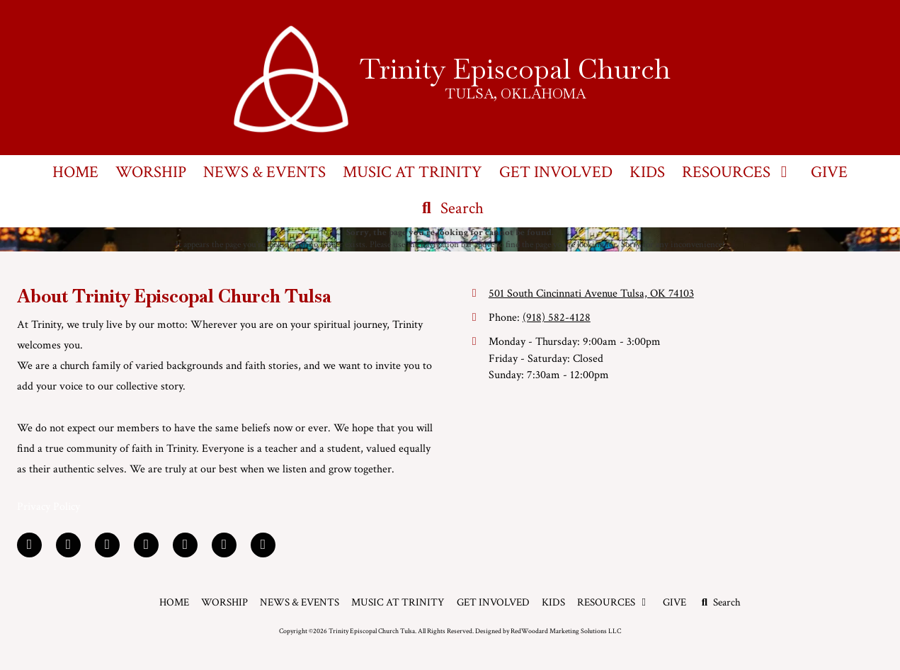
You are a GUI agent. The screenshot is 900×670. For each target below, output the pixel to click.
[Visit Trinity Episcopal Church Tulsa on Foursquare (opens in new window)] (224, 545)
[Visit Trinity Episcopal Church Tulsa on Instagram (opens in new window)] (263, 545)
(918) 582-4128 (557, 317)
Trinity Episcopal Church (515, 68)
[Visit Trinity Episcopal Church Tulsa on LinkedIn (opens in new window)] (68, 545)
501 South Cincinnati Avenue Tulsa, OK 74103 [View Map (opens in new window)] (591, 293)
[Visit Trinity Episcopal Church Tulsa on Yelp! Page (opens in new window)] (146, 545)
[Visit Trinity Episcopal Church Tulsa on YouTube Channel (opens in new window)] (185, 545)
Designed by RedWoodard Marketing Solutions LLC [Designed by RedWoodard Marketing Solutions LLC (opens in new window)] (548, 631)
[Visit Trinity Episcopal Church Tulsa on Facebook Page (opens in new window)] (29, 545)
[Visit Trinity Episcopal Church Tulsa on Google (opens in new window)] (107, 545)
